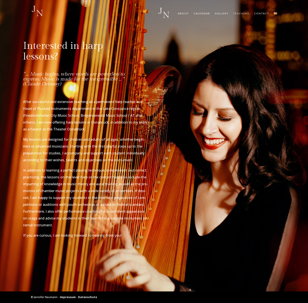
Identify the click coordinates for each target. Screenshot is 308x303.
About (183, 13)
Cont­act (261, 13)
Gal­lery (221, 13)
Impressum (68, 297)
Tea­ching (241, 13)
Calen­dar (202, 13)
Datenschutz (87, 297)
